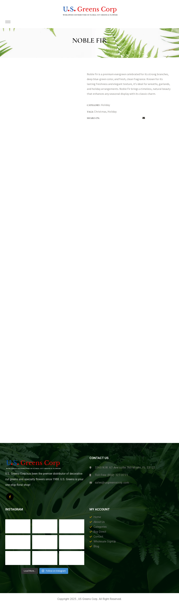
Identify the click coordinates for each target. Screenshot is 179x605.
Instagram (14, 509)
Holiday (105, 105)
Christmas (100, 111)
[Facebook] (10, 496)
